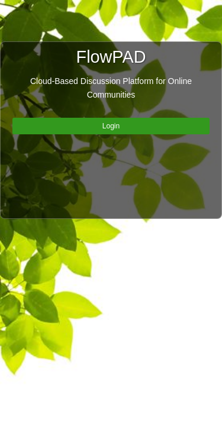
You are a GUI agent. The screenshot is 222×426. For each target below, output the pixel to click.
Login (111, 126)
